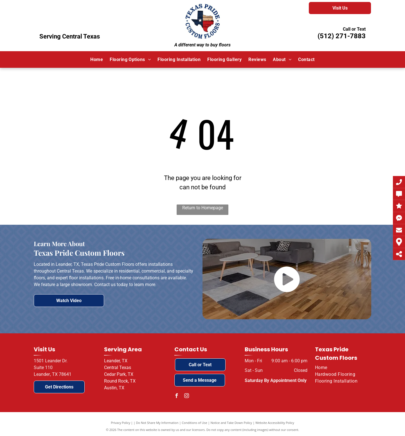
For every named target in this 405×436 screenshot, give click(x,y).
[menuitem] (96, 59)
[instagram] (186, 396)
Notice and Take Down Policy (231, 423)
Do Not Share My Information (157, 423)
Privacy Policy (120, 423)
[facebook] (176, 396)
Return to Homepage (202, 207)
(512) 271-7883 (342, 36)
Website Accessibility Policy (274, 423)
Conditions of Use (194, 423)
